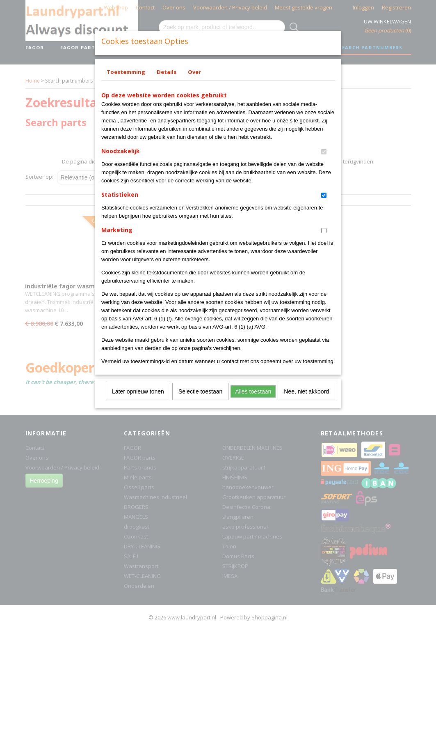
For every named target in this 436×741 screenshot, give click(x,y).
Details (166, 72)
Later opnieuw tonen (138, 391)
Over (194, 72)
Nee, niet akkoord (306, 391)
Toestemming (126, 72)
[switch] (323, 151)
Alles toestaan (253, 391)
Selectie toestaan (200, 391)
